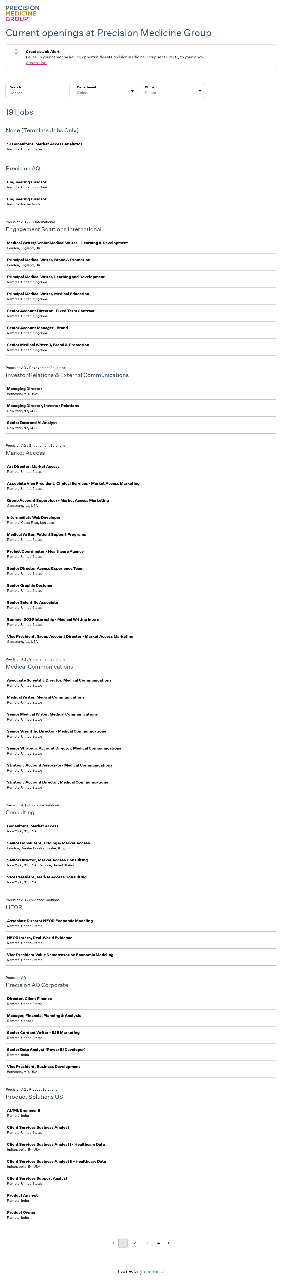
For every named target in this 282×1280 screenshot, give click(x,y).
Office (149, 87)
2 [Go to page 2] (135, 1243)
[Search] (38, 94)
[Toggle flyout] (132, 91)
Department (86, 87)
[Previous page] (113, 1243)
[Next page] (168, 1243)
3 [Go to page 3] (146, 1243)
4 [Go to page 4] (158, 1243)
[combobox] (77, 93)
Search (15, 87)
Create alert (36, 63)
